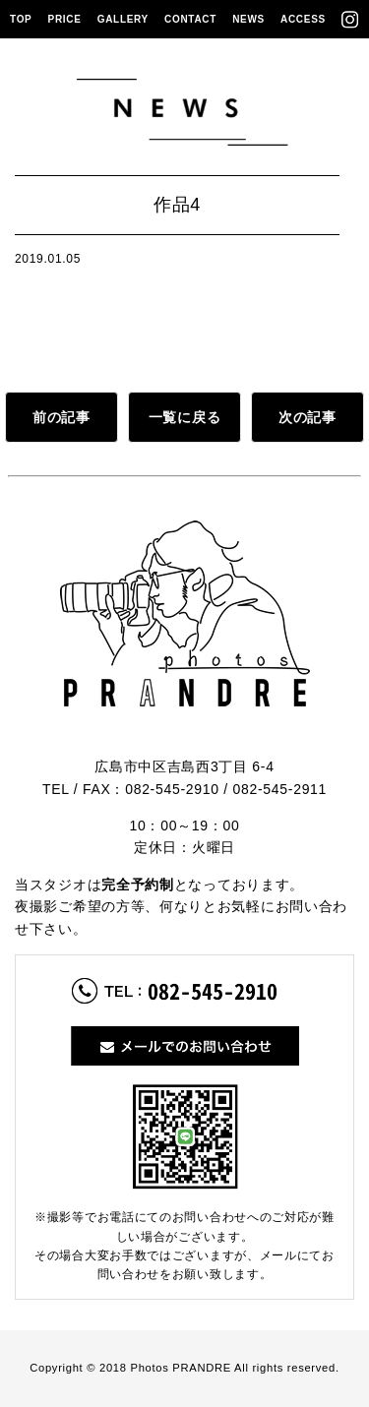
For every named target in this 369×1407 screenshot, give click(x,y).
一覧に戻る (185, 417)
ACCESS (303, 19)
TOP (20, 19)
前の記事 (61, 417)
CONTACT (190, 19)
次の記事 (307, 417)
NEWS (248, 19)
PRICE (65, 19)
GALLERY (123, 19)
